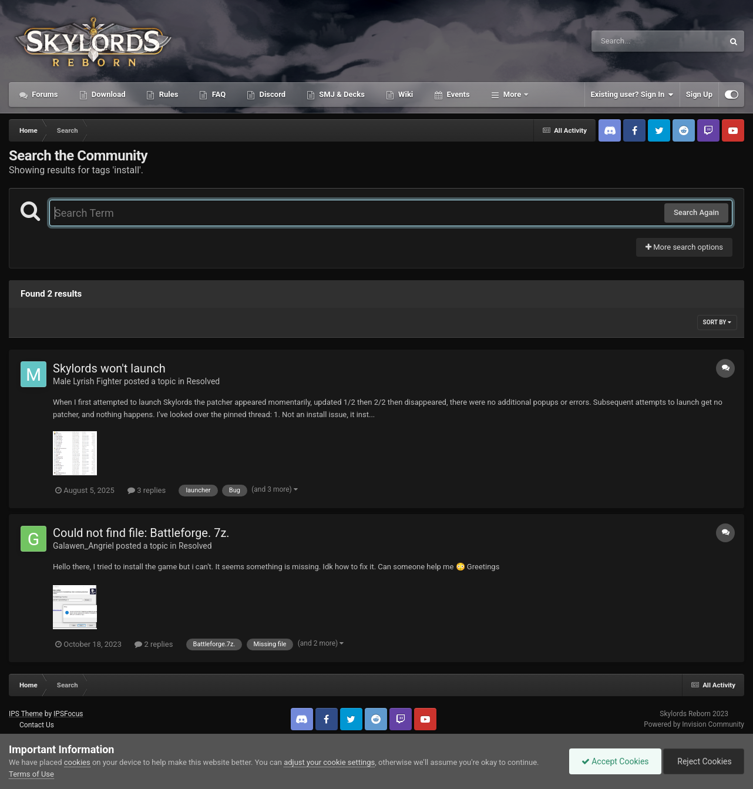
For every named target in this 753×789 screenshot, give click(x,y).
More (512, 94)
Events (457, 94)
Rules (167, 94)
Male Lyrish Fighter (87, 381)
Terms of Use (31, 774)
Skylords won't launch (109, 368)
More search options (684, 247)
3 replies (146, 490)
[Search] (627, 41)
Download (108, 94)
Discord (271, 94)
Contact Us (36, 725)
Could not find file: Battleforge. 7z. (141, 533)
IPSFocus (68, 714)
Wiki (404, 94)
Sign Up (699, 94)
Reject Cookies (703, 761)
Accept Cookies (615, 761)
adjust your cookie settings (329, 762)
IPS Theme (26, 714)
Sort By (717, 322)
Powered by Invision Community (694, 724)
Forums (44, 94)
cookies (77, 762)
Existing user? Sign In (632, 94)
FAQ (218, 94)
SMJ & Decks (341, 94)
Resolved (203, 381)
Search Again (696, 212)
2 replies (154, 644)
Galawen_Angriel (83, 545)
